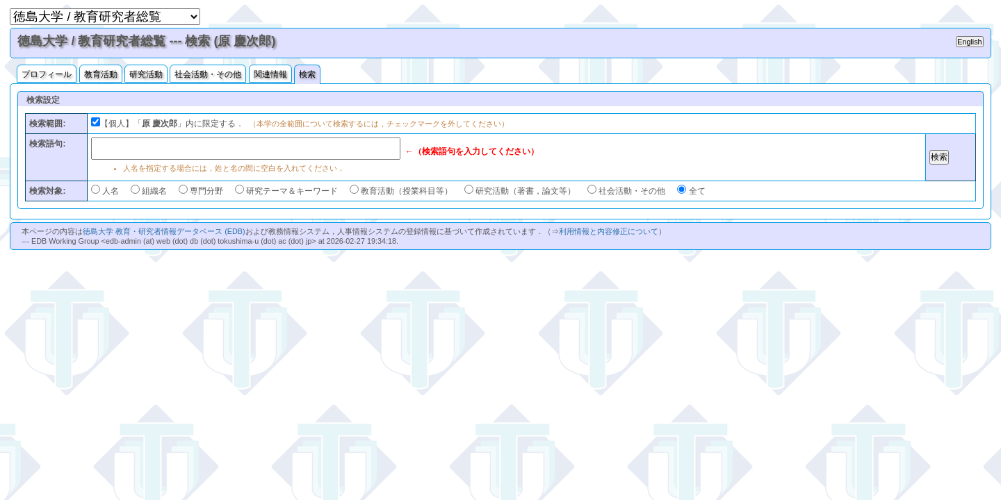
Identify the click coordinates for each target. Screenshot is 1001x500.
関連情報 (270, 74)
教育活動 (100, 74)
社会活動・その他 (207, 74)
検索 (307, 74)
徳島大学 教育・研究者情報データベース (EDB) (164, 231)
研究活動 (146, 74)
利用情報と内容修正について (608, 231)
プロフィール (47, 74)
